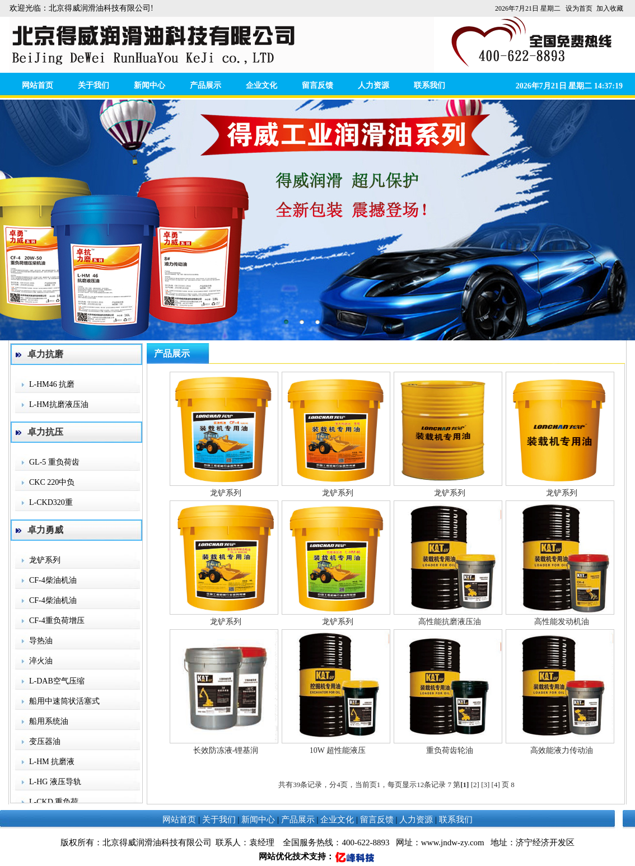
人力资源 (373, 85)
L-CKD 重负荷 (53, 802)
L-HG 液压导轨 (55, 782)
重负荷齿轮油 (449, 750)
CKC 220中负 (51, 482)
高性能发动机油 (561, 621)
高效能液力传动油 (561, 750)
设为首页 (579, 8)
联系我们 (429, 85)
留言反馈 (317, 85)
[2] (475, 784)
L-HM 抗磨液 (51, 761)
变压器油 (44, 741)
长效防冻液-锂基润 (226, 750)
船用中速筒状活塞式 (64, 701)
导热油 (41, 640)
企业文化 (261, 85)
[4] (496, 784)
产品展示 (205, 85)
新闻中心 (149, 85)
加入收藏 (609, 8)
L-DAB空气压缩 (57, 681)
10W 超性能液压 (338, 750)
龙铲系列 (44, 560)
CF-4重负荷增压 (57, 620)
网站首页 (37, 85)
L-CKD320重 (51, 502)
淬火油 (41, 661)
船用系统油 (48, 721)
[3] (485, 784)
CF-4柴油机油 (53, 580)
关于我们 (93, 85)
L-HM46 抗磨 (51, 384)
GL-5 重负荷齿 (54, 462)
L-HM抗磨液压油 (58, 404)
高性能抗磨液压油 (449, 621)
